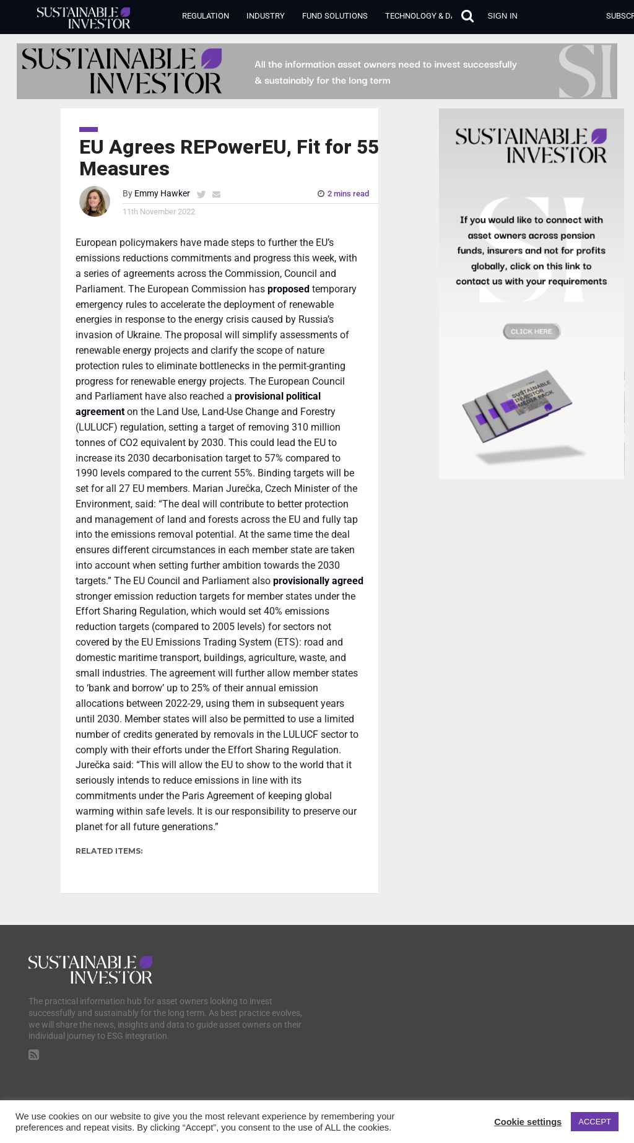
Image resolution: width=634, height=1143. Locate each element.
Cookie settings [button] (528, 1122)
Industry (265, 15)
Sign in (503, 15)
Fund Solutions (335, 15)
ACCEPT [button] (594, 1121)
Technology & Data (424, 15)
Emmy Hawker (162, 193)
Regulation (205, 15)
